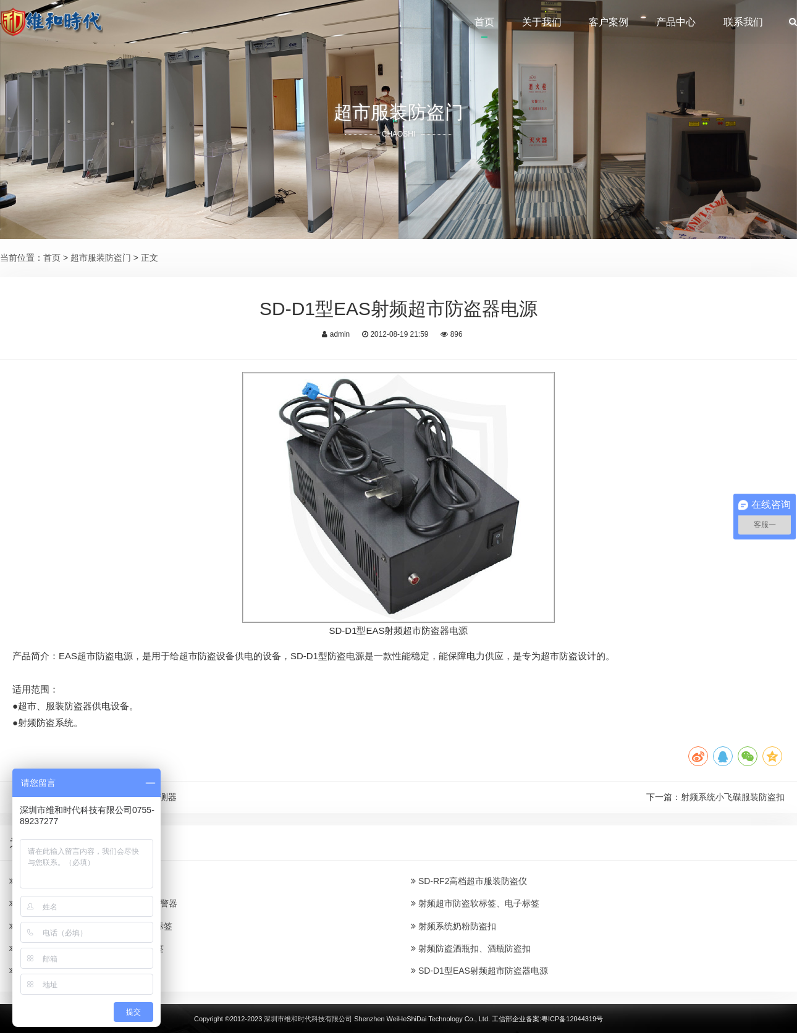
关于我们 (542, 22)
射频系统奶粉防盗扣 (453, 926)
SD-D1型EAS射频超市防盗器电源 (479, 971)
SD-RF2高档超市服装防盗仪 (469, 881)
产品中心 (676, 22)
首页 (484, 22)
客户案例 (608, 22)
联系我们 (743, 22)
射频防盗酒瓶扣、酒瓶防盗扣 (471, 948)
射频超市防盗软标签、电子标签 (475, 903)
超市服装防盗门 (100, 258)
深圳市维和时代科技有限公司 (308, 1018)
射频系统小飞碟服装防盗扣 (733, 797)
